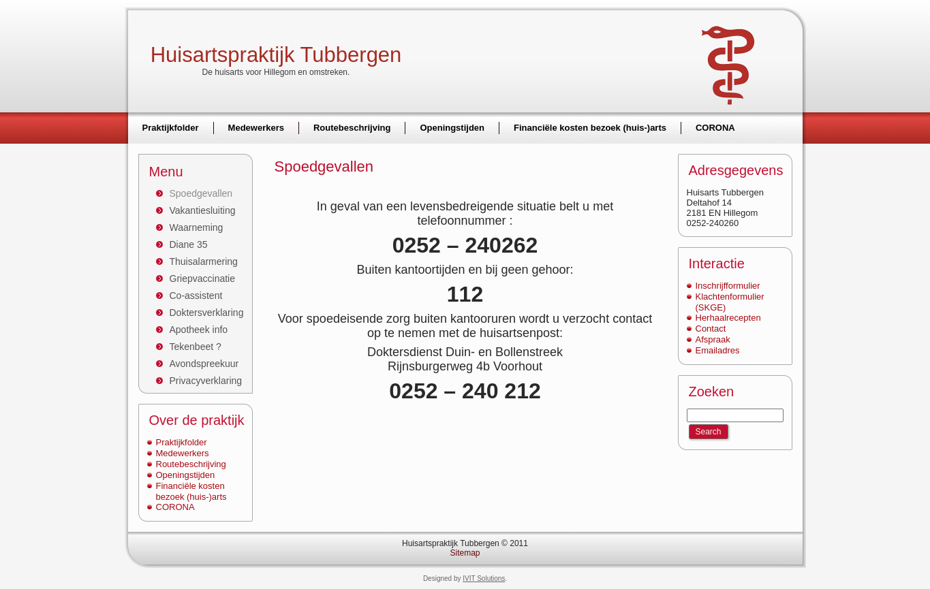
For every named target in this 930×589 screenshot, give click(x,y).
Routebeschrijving (191, 464)
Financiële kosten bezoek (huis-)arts (191, 491)
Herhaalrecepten (728, 318)
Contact (711, 328)
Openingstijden (185, 475)
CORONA (175, 507)
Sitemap (465, 553)
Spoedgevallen (324, 166)
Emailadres (718, 350)
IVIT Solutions (484, 578)
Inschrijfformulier (728, 286)
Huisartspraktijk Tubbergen (276, 55)
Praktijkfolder (181, 442)
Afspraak (713, 339)
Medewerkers (182, 453)
